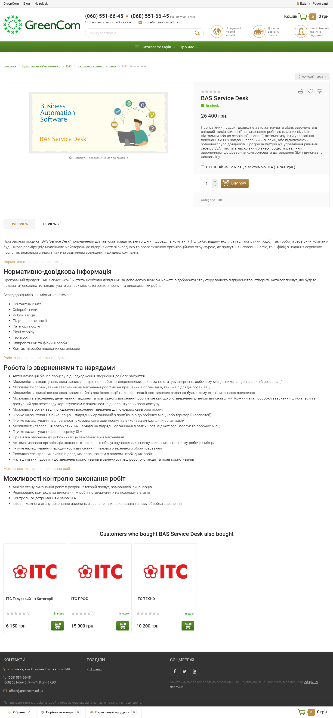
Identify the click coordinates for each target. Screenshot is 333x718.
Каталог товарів (153, 47)
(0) (18, 613)
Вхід (301, 3)
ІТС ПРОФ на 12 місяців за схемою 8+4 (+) (248, 167)
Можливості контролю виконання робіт (37, 468)
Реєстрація (321, 3)
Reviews (52, 223)
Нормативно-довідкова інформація (34, 261)
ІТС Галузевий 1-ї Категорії (29, 598)
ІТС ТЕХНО (145, 598)
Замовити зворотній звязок (110, 22)
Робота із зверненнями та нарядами (35, 358)
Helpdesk (41, 3)
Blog (26, 3)
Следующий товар (312, 76)
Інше (219, 200)
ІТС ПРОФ (79, 598)
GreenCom (11, 3)
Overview (19, 224)
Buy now (238, 183)
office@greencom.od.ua (161, 22)
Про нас (186, 47)
